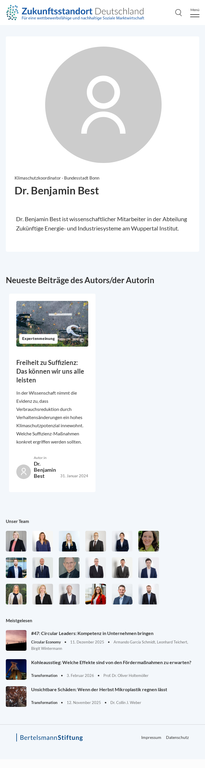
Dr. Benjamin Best (45, 469)
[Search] (178, 12)
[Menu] (194, 13)
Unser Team (17, 521)
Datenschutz (177, 737)
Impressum (151, 737)
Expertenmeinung (38, 339)
